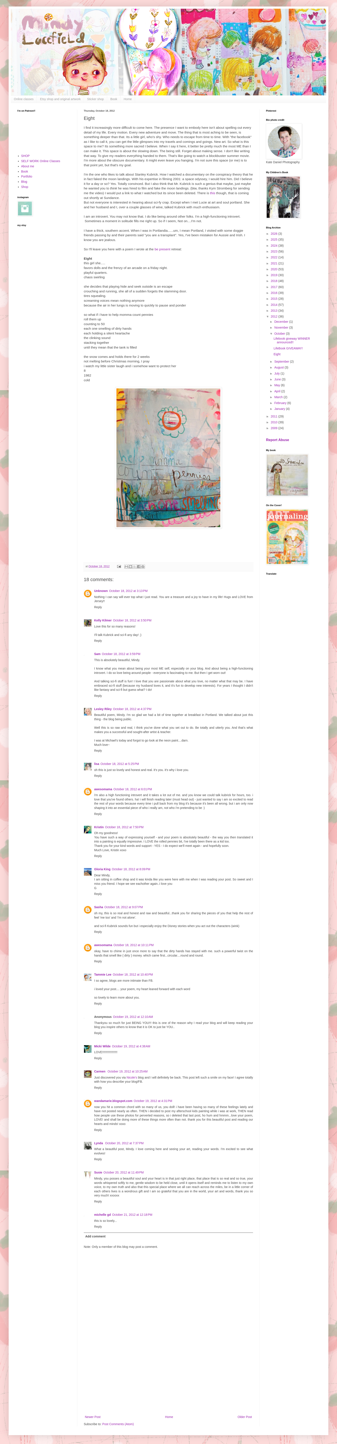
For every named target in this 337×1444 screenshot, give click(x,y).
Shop (24, 187)
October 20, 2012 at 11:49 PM (123, 1172)
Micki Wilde (102, 1046)
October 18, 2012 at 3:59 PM (121, 654)
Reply (98, 607)
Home (128, 99)
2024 (274, 245)
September (282, 361)
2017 (274, 287)
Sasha (98, 907)
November (281, 327)
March (279, 397)
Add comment (95, 1236)
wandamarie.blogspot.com (113, 1101)
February (280, 403)
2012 (274, 316)
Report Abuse (277, 440)
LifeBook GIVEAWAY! (288, 348)
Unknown (101, 591)
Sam (97, 654)
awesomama (103, 789)
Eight (277, 354)
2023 (274, 251)
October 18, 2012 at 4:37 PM (132, 709)
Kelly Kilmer (103, 620)
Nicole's (132, 1077)
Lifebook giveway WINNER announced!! (292, 340)
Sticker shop (95, 99)
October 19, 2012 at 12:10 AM (133, 1017)
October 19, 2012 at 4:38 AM (131, 1046)
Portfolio (26, 176)
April (277, 391)
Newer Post (92, 1417)
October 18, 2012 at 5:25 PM (119, 764)
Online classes (24, 99)
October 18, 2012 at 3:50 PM (132, 620)
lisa (96, 764)
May (277, 385)
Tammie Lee (102, 974)
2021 (274, 263)
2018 (274, 281)
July (277, 373)
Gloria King (102, 869)
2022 (274, 257)
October (280, 333)
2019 (274, 275)
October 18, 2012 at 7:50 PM (124, 827)
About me (27, 166)
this (212, 193)
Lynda (99, 1143)
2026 (274, 233)
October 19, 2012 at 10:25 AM (128, 1071)
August (279, 367)
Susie (98, 1172)
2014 (274, 304)
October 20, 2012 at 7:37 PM (124, 1143)
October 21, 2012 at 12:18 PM (132, 1214)
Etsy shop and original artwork (60, 99)
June (278, 379)
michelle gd (102, 1214)
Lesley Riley (103, 709)
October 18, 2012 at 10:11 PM (133, 945)
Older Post (245, 1417)
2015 (274, 298)
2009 (274, 428)
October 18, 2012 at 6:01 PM (132, 789)
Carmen (100, 1071)
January (280, 409)
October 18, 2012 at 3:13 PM (128, 591)
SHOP (25, 156)
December (281, 321)
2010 (274, 422)
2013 (274, 310)
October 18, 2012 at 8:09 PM (131, 869)
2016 (274, 293)
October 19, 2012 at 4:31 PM (153, 1101)
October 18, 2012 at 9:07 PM (123, 907)
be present (162, 249)
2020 (274, 269)
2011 (274, 416)
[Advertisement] (168, 1378)
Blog (24, 181)
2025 (274, 239)
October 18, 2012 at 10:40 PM (133, 974)
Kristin (99, 827)
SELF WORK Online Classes (40, 161)
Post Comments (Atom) (118, 1424)
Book (113, 99)
